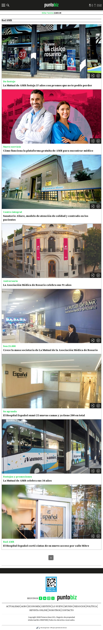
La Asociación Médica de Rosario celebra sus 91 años (37, 285)
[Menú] (4, 5)
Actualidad (13, 606)
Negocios (79, 606)
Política (92, 606)
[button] (98, 76)
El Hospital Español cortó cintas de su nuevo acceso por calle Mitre (46, 546)
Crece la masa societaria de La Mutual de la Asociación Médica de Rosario (50, 350)
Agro (24, 606)
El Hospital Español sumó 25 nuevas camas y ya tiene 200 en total (44, 415)
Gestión (46, 606)
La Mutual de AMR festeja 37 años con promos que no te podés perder (47, 85)
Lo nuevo (57, 606)
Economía (34, 606)
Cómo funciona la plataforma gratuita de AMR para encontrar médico (48, 151)
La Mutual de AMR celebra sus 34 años (27, 480)
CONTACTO (68, 610)
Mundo (69, 606)
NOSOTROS (54, 610)
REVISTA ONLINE (38, 610)
